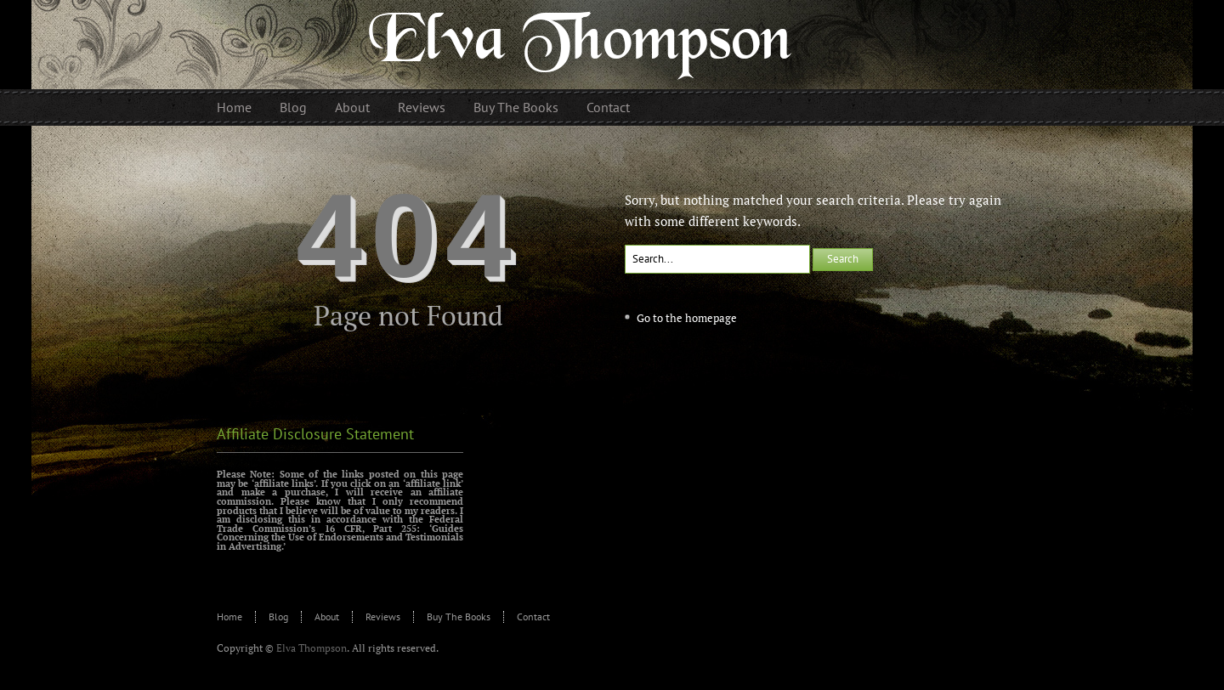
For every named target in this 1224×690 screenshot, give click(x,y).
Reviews (383, 616)
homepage (711, 317)
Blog (278, 616)
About (326, 616)
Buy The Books (458, 616)
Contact (533, 616)
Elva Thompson (311, 648)
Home (229, 616)
